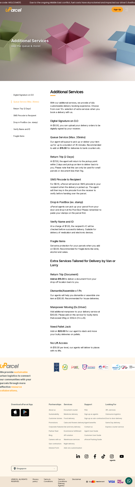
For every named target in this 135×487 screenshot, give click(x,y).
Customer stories (55, 418)
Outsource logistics (113, 414)
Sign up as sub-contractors (94, 418)
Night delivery (69, 444)
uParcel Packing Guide (93, 439)
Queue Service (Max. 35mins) (26, 102)
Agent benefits (90, 423)
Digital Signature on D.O (23, 95)
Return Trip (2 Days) (22, 108)
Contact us (88, 427)
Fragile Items (18, 136)
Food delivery (69, 418)
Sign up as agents (91, 414)
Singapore (34, 468)
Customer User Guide (92, 435)
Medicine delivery (71, 414)
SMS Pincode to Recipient (24, 115)
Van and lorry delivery (72, 427)
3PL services (110, 410)
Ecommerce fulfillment (72, 431)
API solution (68, 435)
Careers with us (55, 439)
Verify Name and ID (21, 129)
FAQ (86, 410)
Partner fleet (53, 431)
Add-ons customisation (73, 448)
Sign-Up (117, 9)
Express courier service (114, 427)
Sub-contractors (55, 444)
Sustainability (54, 414)
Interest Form (54, 448)
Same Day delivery (112, 423)
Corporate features (56, 427)
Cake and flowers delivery (74, 423)
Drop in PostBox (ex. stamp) (25, 122)
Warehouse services (72, 439)
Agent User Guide (91, 431)
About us (52, 410)
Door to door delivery (113, 418)
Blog (50, 435)
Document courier (71, 410)
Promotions (53, 423)
